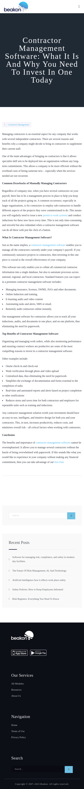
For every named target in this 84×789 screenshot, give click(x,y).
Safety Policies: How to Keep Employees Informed (37, 589)
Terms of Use (18, 731)
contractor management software (48, 245)
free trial (59, 462)
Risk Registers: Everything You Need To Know (35, 599)
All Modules (17, 683)
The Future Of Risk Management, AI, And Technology (39, 570)
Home (14, 725)
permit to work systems (55, 215)
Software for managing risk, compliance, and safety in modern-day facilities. (43, 559)
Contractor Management (18, 124)
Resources (16, 689)
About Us (16, 696)
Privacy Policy (18, 737)
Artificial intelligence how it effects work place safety (39, 580)
